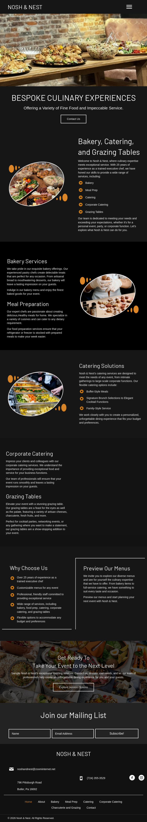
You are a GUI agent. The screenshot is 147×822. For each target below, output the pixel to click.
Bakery (114, 182)
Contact (91, 807)
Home (28, 801)
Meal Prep (116, 190)
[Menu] (129, 7)
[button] (73, 119)
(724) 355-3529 (96, 778)
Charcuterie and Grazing (66, 807)
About (41, 801)
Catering (115, 197)
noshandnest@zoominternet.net (36, 769)
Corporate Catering (121, 204)
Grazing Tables (119, 211)
